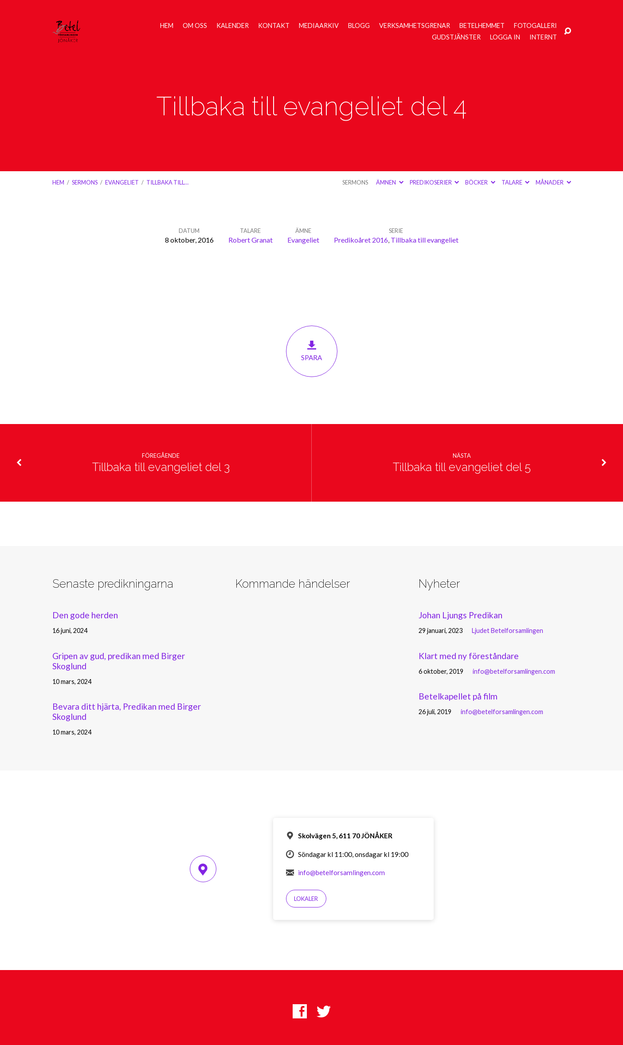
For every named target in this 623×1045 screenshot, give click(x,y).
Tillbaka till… (167, 182)
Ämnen (389, 182)
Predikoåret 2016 (361, 240)
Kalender (232, 26)
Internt (543, 37)
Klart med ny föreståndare (469, 656)
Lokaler (306, 898)
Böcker (480, 182)
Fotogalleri (535, 26)
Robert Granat (250, 240)
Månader (553, 182)
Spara (311, 350)
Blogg (359, 26)
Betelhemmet (482, 26)
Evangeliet (122, 182)
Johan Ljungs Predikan (460, 615)
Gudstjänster (456, 37)
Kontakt (274, 26)
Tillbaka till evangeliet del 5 (462, 467)
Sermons (85, 182)
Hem (166, 26)
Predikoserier (434, 182)
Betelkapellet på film (458, 696)
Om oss (195, 26)
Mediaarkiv (319, 26)
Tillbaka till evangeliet (424, 240)
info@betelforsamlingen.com (514, 671)
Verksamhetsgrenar (414, 26)
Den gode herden (85, 615)
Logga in (505, 37)
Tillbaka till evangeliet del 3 (161, 467)
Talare (515, 182)
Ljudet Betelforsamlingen (507, 630)
